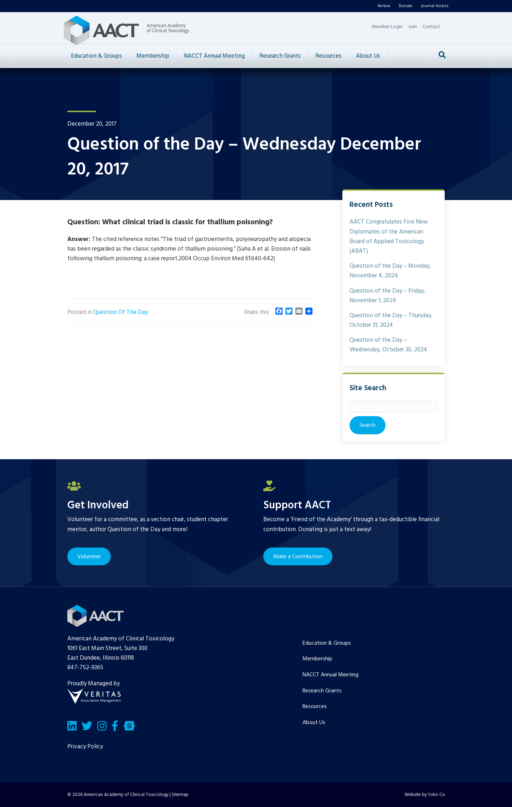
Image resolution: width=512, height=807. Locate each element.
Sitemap (180, 794)
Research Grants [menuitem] (322, 691)
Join (412, 27)
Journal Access (435, 6)
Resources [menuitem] (314, 706)
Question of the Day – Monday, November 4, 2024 (390, 271)
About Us (368, 56)
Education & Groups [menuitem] (326, 643)
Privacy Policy (85, 746)
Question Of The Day (120, 312)
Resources (328, 56)
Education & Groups (96, 56)
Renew (384, 6)
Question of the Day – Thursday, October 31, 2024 (391, 320)
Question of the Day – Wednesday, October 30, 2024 (388, 345)
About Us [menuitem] (313, 722)
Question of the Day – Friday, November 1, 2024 (387, 295)
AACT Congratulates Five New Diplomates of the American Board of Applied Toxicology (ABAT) (389, 236)
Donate (406, 6)
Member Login (387, 27)
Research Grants (280, 56)
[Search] (442, 54)
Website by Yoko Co (424, 794)
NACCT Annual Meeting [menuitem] (330, 675)
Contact (431, 27)
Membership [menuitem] (317, 659)
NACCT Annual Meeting (214, 56)
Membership (152, 56)
